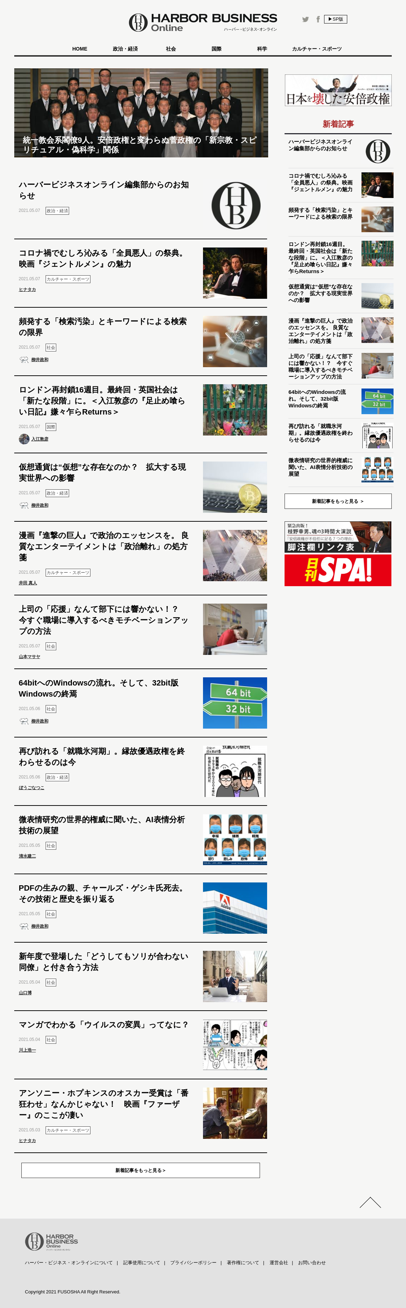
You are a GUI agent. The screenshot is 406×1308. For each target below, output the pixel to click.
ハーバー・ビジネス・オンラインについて (69, 1262)
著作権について (243, 1262)
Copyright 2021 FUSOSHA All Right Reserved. (72, 1291)
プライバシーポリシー (193, 1262)
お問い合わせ (312, 1262)
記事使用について (141, 1262)
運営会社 (279, 1262)
